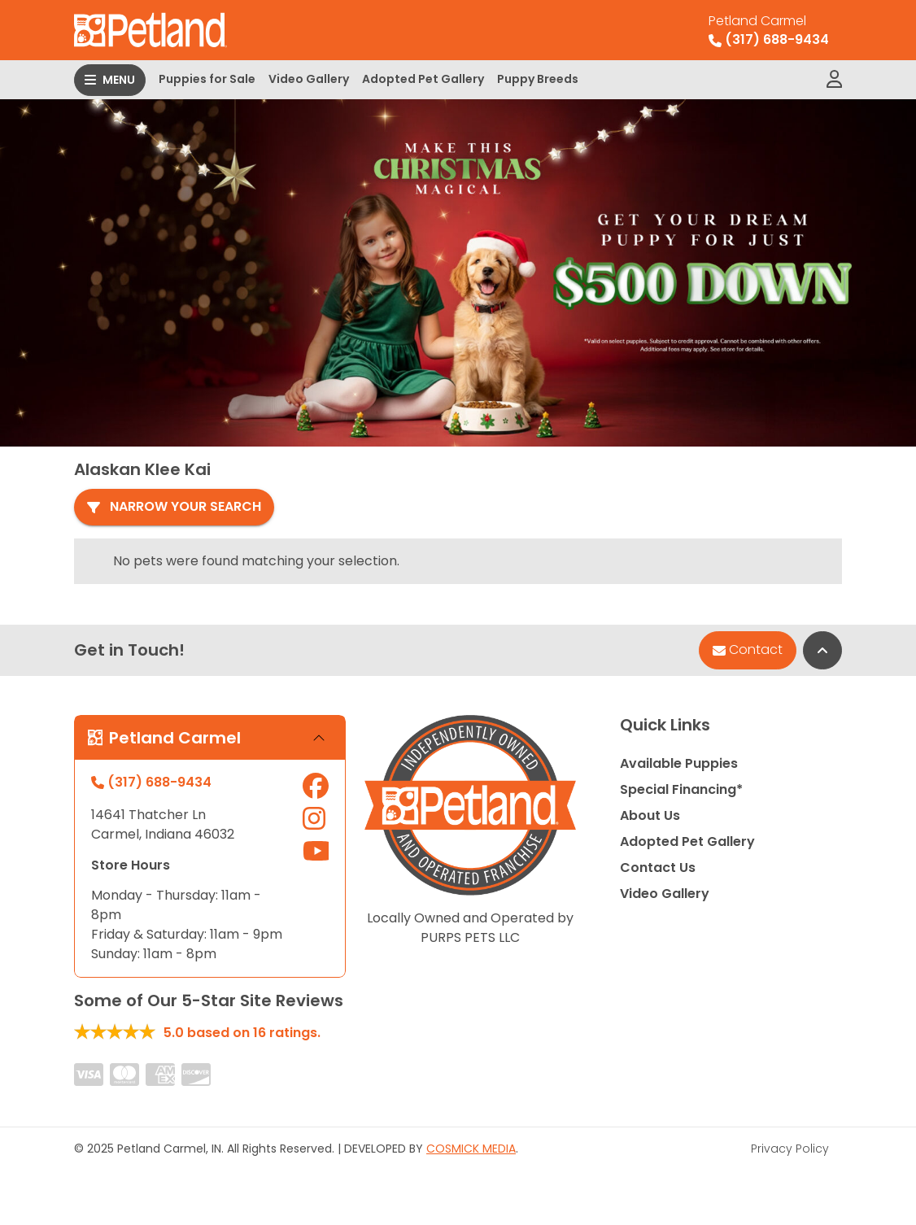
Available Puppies (679, 759)
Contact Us (658, 863)
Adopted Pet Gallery (423, 79)
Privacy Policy (790, 1144)
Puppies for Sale (207, 79)
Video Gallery (308, 79)
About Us (650, 811)
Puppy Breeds (537, 79)
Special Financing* (681, 785)
